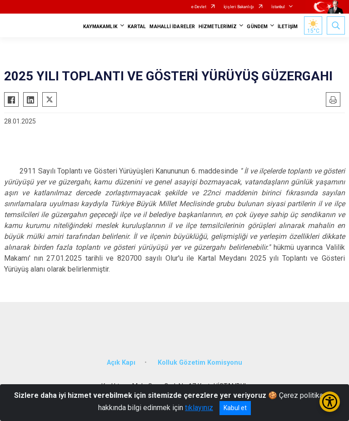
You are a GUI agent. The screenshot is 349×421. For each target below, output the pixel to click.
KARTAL (137, 27)
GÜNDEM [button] (257, 27)
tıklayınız (199, 407)
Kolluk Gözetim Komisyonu (200, 363)
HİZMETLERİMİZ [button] (218, 27)
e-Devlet (198, 7)
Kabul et (235, 407)
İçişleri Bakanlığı (239, 7)
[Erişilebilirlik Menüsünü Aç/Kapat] (329, 401)
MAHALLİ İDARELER (172, 27)
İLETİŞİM (288, 27)
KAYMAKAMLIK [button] (100, 27)
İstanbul (278, 7)
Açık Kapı (121, 363)
